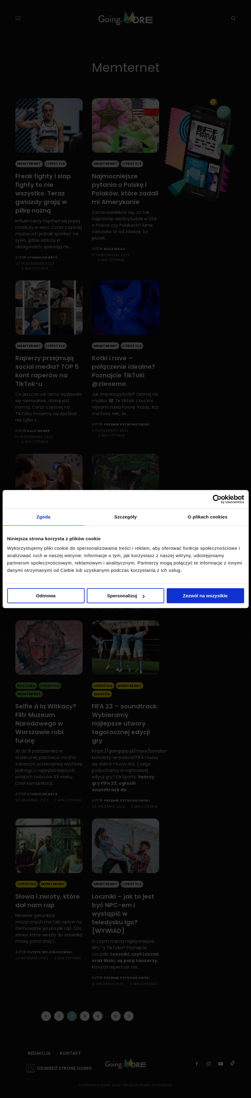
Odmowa (45, 595)
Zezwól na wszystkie (205, 595)
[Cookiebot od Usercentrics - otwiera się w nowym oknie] (217, 499)
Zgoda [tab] (44, 516)
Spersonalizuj (125, 595)
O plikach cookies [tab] (207, 516)
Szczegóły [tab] (125, 516)
